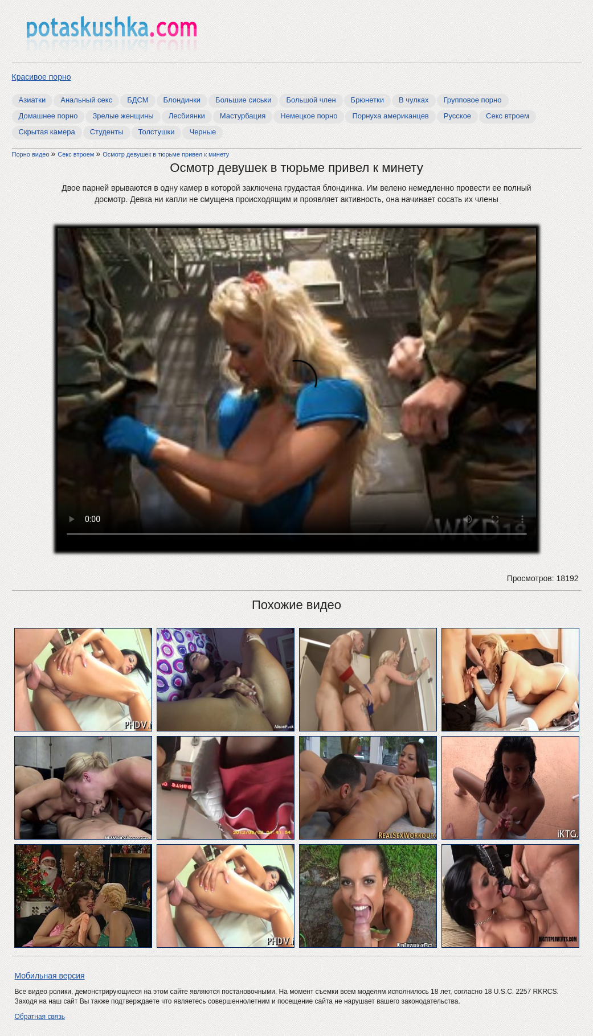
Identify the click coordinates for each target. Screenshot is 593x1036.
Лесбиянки (187, 116)
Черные (202, 132)
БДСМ (137, 100)
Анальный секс (86, 100)
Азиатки (32, 100)
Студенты (107, 132)
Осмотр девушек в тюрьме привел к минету (166, 154)
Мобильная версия (50, 975)
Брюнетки (367, 100)
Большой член (311, 100)
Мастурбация (243, 116)
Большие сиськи (243, 100)
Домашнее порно (48, 116)
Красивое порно (41, 76)
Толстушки (156, 132)
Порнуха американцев (390, 116)
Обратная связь (40, 1017)
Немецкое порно (308, 116)
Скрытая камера (47, 132)
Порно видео (31, 154)
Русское (457, 116)
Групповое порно (473, 100)
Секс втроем (507, 116)
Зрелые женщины (122, 116)
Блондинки (182, 100)
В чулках (414, 100)
